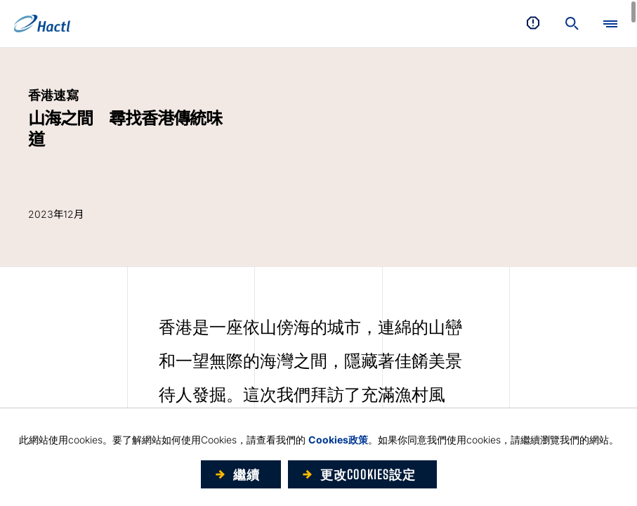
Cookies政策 (338, 440)
